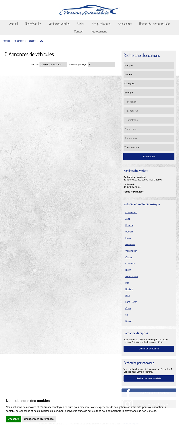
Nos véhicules (33, 24)
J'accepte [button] (13, 419)
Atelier (80, 24)
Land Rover (131, 302)
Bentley (129, 289)
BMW (128, 270)
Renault (129, 231)
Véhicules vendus (59, 24)
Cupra (128, 308)
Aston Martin (131, 276)
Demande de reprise (149, 348)
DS (126, 314)
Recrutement (99, 31)
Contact (78, 31)
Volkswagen (131, 251)
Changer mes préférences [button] (39, 419)
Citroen (128, 257)
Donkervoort (131, 212)
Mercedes (130, 244)
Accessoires (125, 24)
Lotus (128, 238)
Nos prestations (101, 24)
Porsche (129, 225)
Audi (127, 219)
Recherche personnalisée (154, 24)
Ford (127, 295)
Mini (127, 283)
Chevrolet (130, 263)
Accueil (13, 24)
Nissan (128, 321)
